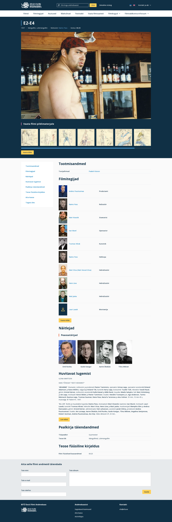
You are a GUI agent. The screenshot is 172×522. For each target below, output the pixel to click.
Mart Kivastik (74, 217)
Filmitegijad (38, 13)
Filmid (26, 13)
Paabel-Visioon (94, 171)
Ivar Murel (72, 231)
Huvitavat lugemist (33, 182)
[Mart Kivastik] (63, 218)
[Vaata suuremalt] (86, 75)
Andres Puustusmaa (76, 191)
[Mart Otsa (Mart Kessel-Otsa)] (63, 270)
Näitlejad (29, 176)
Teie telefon (26, 490)
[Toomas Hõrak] (63, 244)
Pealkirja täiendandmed (35, 187)
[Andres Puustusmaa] (63, 191)
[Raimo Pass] (63, 204)
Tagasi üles (30, 202)
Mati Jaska (73, 296)
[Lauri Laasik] (63, 309)
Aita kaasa (30, 197)
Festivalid (79, 13)
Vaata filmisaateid (96, 13)
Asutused (52, 13)
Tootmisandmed (32, 166)
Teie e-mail (25, 480)
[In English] (134, 5)
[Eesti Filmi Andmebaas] (31, 5)
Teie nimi (24, 470)
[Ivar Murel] (63, 231)
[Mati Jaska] (63, 296)
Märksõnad (66, 13)
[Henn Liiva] (63, 283)
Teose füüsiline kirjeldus (35, 192)
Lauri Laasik (73, 309)
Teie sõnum (73, 470)
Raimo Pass (63, 28)
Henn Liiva (73, 283)
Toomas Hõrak (74, 244)
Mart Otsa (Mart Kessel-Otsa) (80, 270)
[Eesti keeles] (130, 5)
